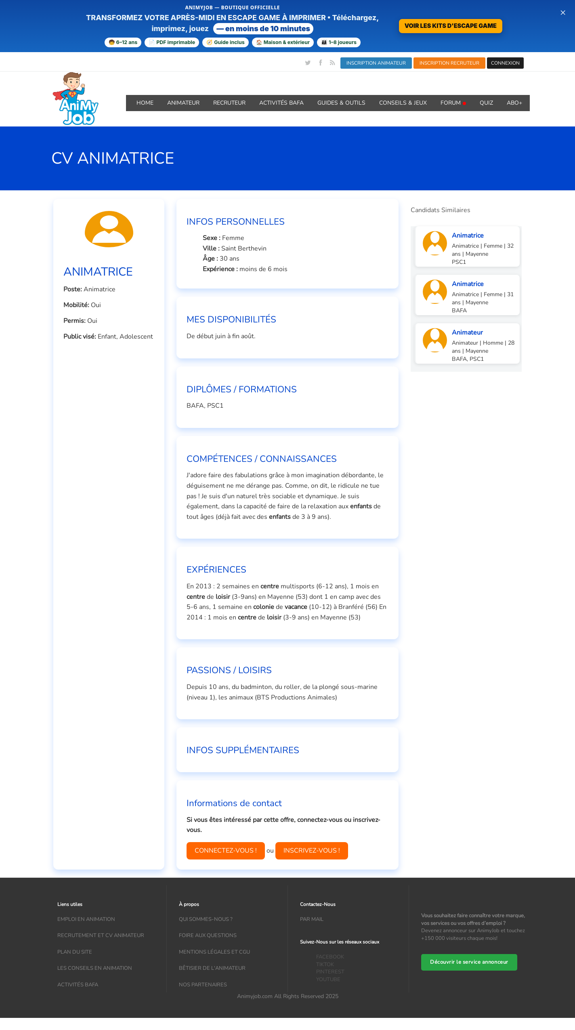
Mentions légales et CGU (214, 952)
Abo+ (514, 103)
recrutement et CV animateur (100, 935)
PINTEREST (330, 971)
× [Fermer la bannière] (563, 12)
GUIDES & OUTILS (341, 103)
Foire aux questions (208, 935)
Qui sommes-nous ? (206, 919)
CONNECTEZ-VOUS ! (226, 850)
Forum (453, 103)
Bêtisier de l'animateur (212, 968)
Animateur (183, 103)
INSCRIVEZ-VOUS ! (311, 850)
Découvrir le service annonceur (469, 962)
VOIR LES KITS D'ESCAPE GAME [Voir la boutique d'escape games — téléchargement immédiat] (451, 25)
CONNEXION (505, 63)
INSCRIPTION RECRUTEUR (449, 63)
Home (144, 103)
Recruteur (229, 103)
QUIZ (486, 103)
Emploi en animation (86, 919)
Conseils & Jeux (403, 103)
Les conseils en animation (94, 968)
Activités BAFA (281, 103)
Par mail (311, 919)
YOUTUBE (328, 979)
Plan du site (74, 952)
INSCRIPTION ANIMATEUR (376, 63)
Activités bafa (77, 984)
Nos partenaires (203, 984)
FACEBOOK (330, 956)
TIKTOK (325, 964)
